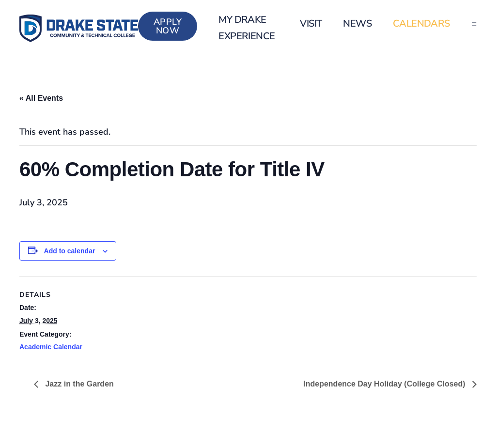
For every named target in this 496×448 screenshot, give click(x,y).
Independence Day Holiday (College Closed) (385, 384)
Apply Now (168, 26)
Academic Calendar (50, 347)
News (357, 23)
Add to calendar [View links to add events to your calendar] (69, 251)
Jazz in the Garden (78, 384)
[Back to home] (78, 28)
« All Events (41, 98)
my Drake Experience (246, 28)
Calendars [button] (421, 23)
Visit (311, 23)
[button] (474, 24)
